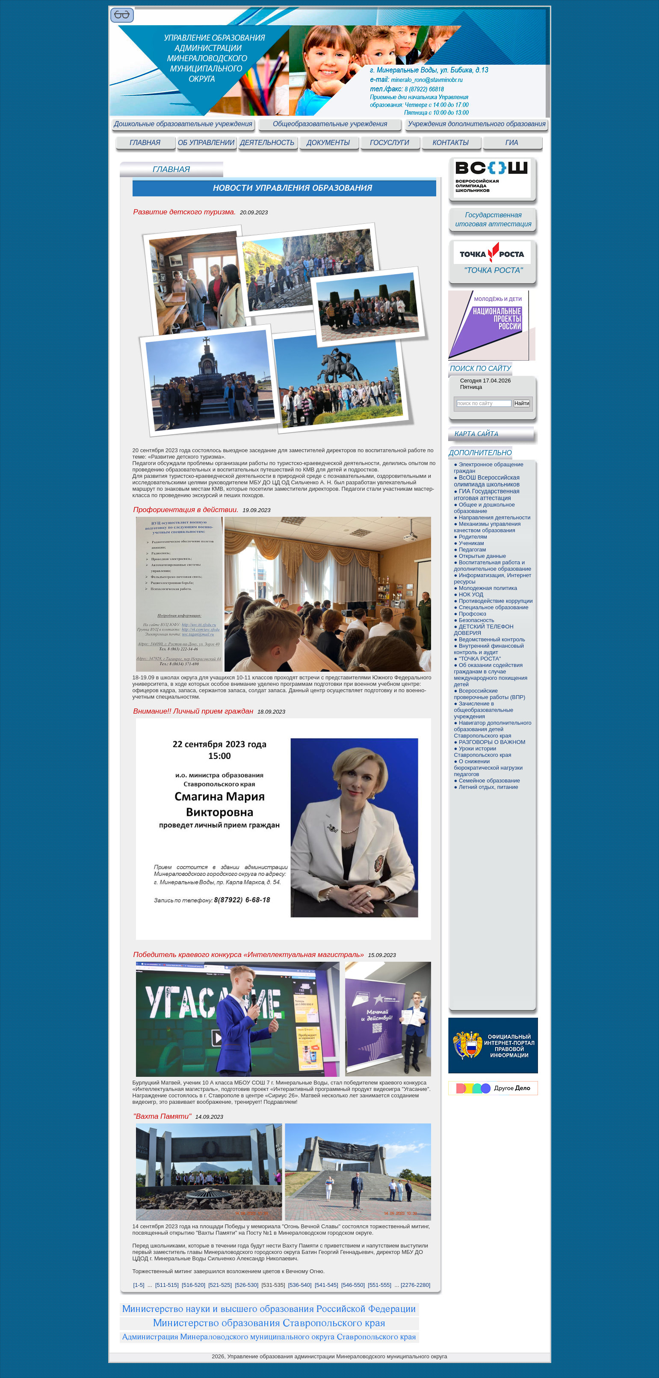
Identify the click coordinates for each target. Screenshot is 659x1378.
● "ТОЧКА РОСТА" (477, 658)
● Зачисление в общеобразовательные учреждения (483, 710)
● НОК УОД (468, 594)
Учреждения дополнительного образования (477, 123)
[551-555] (379, 1285)
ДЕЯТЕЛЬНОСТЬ (267, 142)
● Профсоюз (470, 613)
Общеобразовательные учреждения (330, 123)
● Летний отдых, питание (486, 787)
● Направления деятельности (492, 517)
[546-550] (353, 1285)
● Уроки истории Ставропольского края (482, 751)
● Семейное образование (487, 780)
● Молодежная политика (485, 588)
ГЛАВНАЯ (145, 142)
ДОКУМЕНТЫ (328, 142)
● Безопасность (474, 620)
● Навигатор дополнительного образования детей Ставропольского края (492, 729)
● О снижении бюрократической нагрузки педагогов (488, 767)
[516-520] (193, 1285)
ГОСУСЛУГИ (389, 142)
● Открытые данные (480, 556)
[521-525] (220, 1285)
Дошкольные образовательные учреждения (183, 123)
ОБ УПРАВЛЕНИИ (206, 142)
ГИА (511, 142)
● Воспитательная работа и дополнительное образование (492, 565)
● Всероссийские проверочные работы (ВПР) (489, 694)
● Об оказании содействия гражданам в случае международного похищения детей (490, 675)
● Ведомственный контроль (489, 639)
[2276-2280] (415, 1285)
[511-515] (167, 1285)
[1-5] (139, 1285)
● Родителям (470, 536)
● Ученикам (469, 543)
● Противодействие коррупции (493, 601)
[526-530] (246, 1285)
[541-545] (326, 1285)
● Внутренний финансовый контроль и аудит (489, 649)
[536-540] (300, 1285)
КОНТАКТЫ (451, 142)
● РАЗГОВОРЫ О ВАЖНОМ (489, 742)
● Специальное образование (491, 607)
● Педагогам (470, 549)
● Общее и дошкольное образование (484, 507)
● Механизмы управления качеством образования (487, 527)
